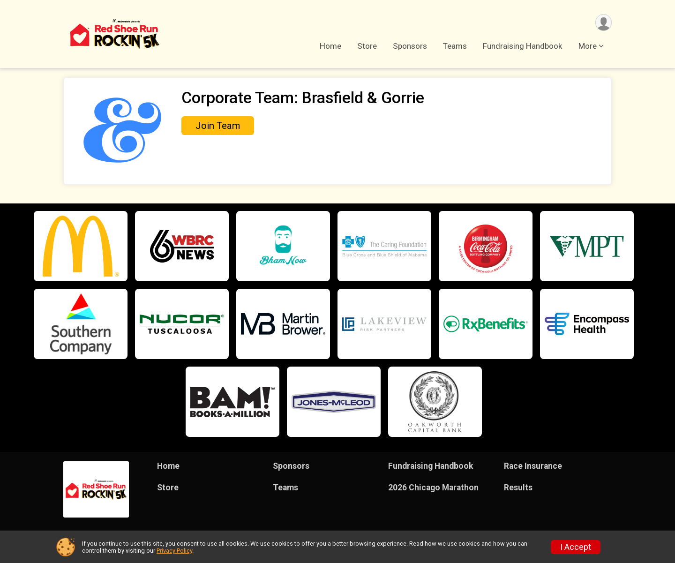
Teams (455, 46)
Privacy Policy (174, 550)
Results (518, 487)
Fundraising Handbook (522, 46)
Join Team (217, 125)
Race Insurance (533, 466)
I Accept (575, 547)
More (587, 46)
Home (330, 46)
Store (367, 46)
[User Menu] (603, 22)
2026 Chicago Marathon (433, 487)
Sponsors (410, 46)
